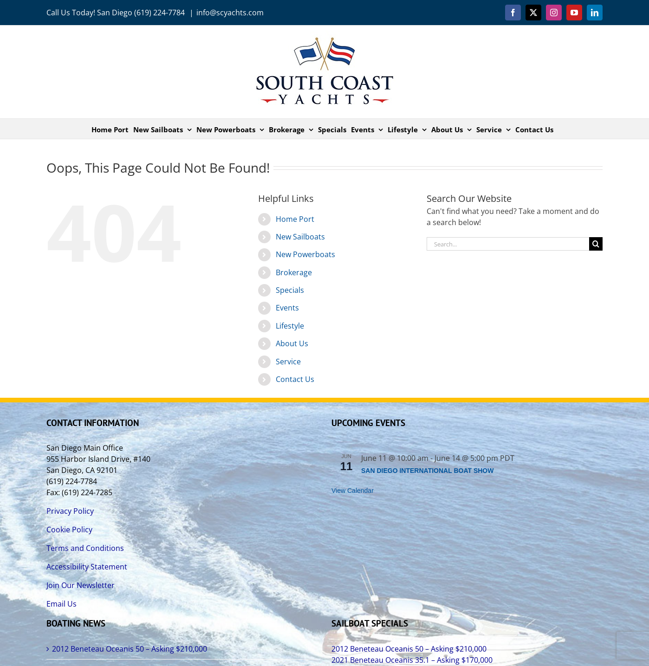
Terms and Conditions (85, 548)
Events (287, 308)
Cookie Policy (69, 529)
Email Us (61, 604)
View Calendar (352, 490)
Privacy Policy (70, 511)
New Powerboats (305, 254)
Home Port (295, 219)
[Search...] (508, 244)
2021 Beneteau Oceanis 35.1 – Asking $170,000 (412, 660)
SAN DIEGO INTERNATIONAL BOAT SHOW (427, 470)
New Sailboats (300, 237)
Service (288, 361)
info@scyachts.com (230, 12)
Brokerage (294, 272)
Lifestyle (290, 326)
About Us (292, 343)
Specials (290, 290)
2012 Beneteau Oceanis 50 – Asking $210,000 (129, 649)
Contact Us (295, 379)
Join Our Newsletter (80, 585)
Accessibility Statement (86, 567)
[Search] (596, 244)
